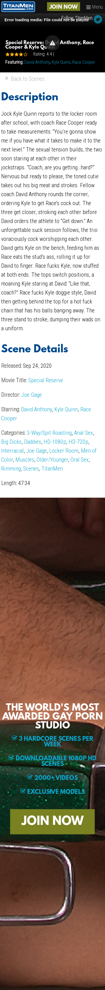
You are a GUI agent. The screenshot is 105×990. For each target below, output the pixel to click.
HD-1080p (55, 441)
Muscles (24, 459)
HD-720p (78, 441)
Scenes (31, 468)
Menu (94, 7)
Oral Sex (80, 459)
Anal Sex (83, 432)
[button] (52, 43)
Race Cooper (83, 62)
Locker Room (63, 450)
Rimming (11, 468)
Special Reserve (45, 380)
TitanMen (52, 468)
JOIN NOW (64, 7)
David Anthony (37, 62)
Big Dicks (11, 441)
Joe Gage (31, 394)
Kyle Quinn (61, 62)
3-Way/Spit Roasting (49, 432)
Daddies (32, 441)
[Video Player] (52, 42)
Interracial (12, 450)
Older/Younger (52, 459)
